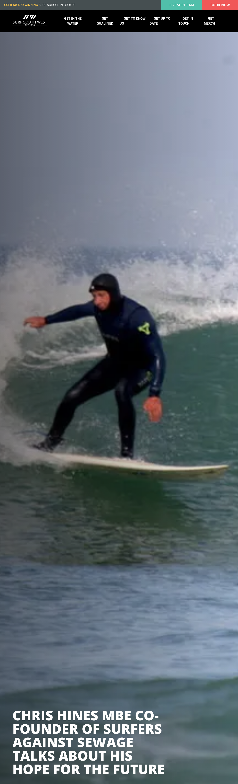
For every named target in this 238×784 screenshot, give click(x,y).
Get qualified (105, 21)
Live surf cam (181, 5)
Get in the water (73, 21)
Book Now (220, 5)
